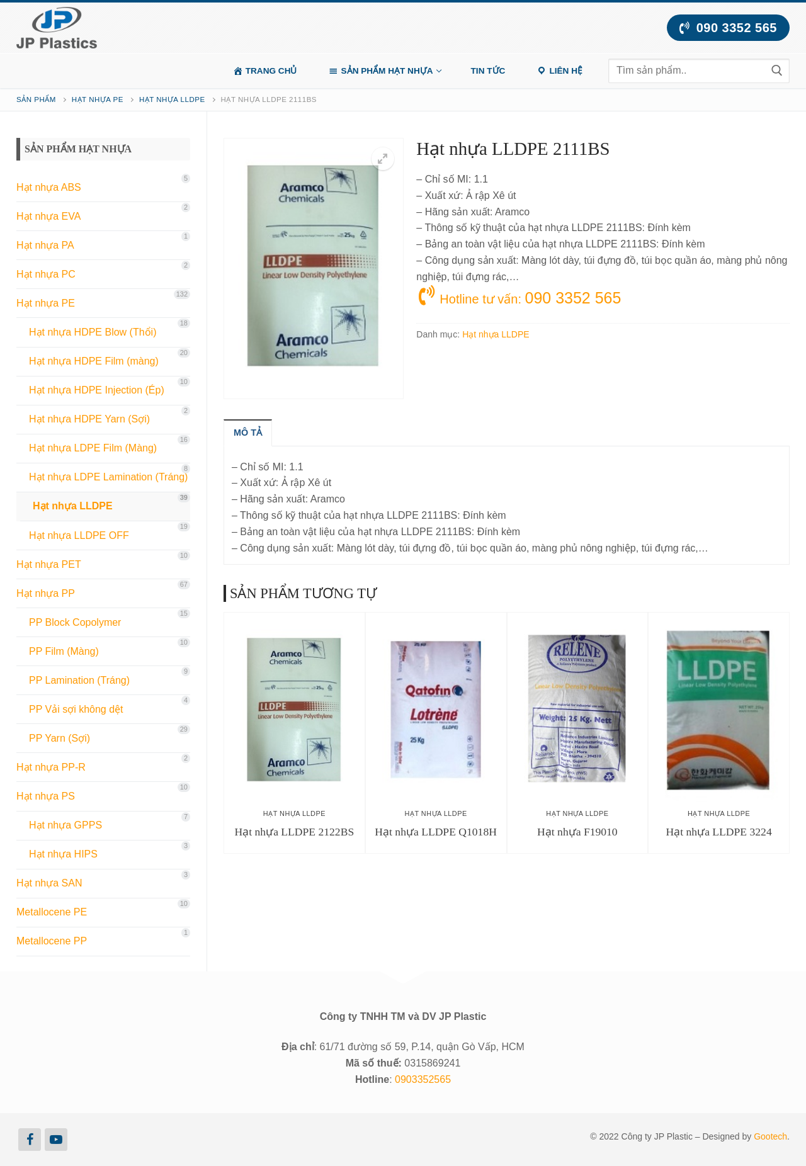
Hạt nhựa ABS (48, 187)
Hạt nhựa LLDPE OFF (79, 535)
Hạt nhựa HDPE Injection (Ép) (96, 390)
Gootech (770, 1136)
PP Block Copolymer (75, 622)
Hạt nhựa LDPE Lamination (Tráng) (108, 477)
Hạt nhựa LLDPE (172, 99)
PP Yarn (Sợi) (59, 738)
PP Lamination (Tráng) (79, 680)
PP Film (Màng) (64, 651)
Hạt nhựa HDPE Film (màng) (94, 361)
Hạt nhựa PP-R (51, 767)
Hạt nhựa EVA (48, 216)
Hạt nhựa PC (46, 274)
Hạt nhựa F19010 (577, 831)
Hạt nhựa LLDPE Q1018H (436, 831)
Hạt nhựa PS (45, 796)
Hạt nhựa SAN (49, 883)
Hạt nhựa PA (45, 245)
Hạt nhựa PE (97, 99)
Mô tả (248, 432)
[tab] (248, 432)
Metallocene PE (51, 912)
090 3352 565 (728, 28)
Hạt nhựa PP (45, 593)
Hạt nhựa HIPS (63, 854)
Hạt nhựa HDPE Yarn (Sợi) (89, 419)
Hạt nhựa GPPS (65, 825)
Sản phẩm (36, 99)
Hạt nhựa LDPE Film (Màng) (93, 448)
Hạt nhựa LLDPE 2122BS (295, 831)
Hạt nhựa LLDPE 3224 (719, 831)
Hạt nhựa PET (48, 564)
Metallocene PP (51, 941)
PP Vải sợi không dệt (76, 709)
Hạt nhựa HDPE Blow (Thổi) (93, 332)
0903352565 (423, 1079)
